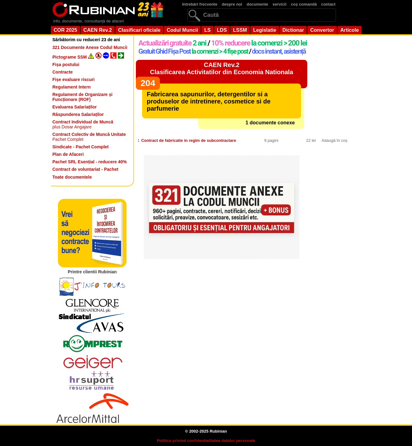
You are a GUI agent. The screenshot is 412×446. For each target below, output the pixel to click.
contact (328, 4)
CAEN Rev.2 (98, 30)
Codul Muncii (182, 30)
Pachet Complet (89, 137)
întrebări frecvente (199, 4)
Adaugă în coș (334, 140)
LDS (222, 30)
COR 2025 (65, 30)
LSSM (240, 30)
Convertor (322, 30)
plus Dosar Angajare (82, 124)
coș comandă (304, 4)
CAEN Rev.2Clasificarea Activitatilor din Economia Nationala (221, 68)
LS (207, 30)
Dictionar (293, 30)
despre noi (232, 4)
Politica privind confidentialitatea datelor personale (206, 440)
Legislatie (264, 30)
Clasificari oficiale (139, 30)
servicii (280, 4)
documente (257, 4)
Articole (349, 30)
